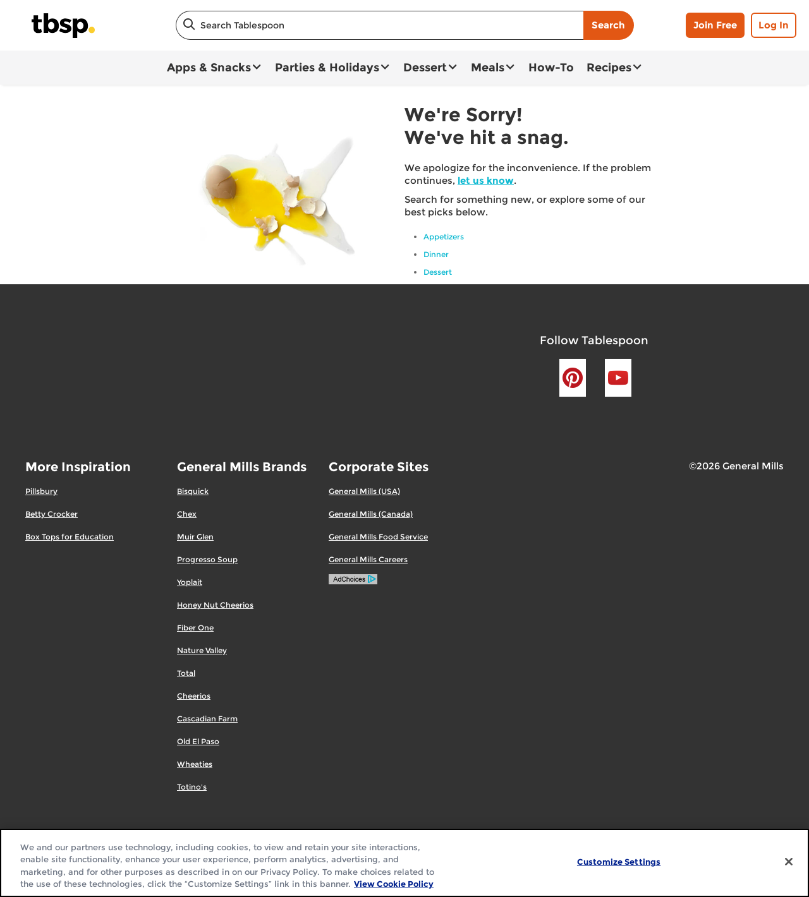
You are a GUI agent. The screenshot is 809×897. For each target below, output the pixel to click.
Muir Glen (195, 536)
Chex (187, 514)
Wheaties (194, 764)
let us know (486, 180)
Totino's (192, 787)
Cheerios (193, 696)
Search (608, 25)
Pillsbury (41, 491)
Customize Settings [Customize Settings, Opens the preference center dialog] (618, 862)
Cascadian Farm (207, 718)
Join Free (715, 25)
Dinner (436, 254)
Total (186, 673)
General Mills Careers (368, 559)
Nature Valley (202, 650)
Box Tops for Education (69, 536)
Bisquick (193, 491)
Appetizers (443, 236)
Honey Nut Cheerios (215, 605)
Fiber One (195, 627)
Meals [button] (487, 68)
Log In (773, 25)
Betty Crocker (51, 514)
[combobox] (379, 25)
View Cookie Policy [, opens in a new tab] (394, 884)
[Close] (789, 862)
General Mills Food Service (378, 536)
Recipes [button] (609, 68)
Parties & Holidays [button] (327, 68)
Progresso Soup (207, 559)
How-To (551, 68)
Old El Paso (198, 741)
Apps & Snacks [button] (209, 68)
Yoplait (189, 582)
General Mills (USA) (364, 491)
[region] (404, 863)
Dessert (437, 272)
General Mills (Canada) (371, 514)
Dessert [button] (425, 68)
